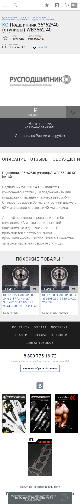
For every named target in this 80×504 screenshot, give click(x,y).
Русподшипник (9, 17)
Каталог (25, 17)
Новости (59, 335)
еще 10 (39, 47)
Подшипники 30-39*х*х (42, 19)
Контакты (21, 327)
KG (5, 25)
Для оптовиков (39, 343)
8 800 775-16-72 (40, 356)
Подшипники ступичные (14, 19)
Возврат (41, 335)
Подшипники (40, 17)
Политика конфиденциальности (40, 486)
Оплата (40, 327)
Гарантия (21, 335)
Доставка (40, 136)
